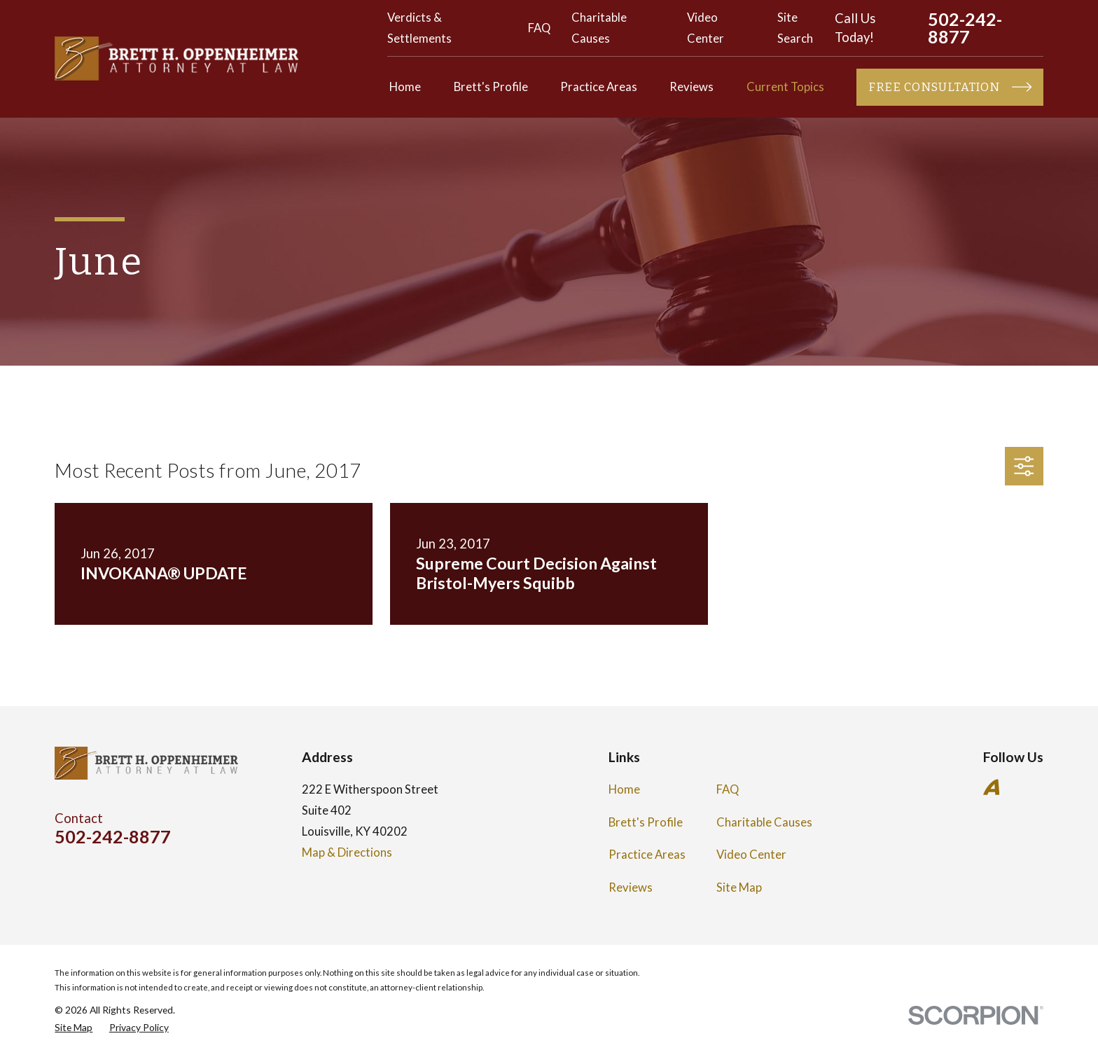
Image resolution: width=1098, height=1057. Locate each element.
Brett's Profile (646, 822)
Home (624, 789)
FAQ (539, 28)
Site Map (739, 887)
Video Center (751, 855)
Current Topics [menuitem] (785, 87)
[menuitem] (73, 1027)
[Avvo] (991, 787)
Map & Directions (347, 852)
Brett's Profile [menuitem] (491, 87)
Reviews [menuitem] (691, 87)
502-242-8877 (965, 28)
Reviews (631, 887)
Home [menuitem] (405, 87)
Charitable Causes (764, 822)
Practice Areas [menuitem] (598, 87)
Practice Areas (647, 855)
